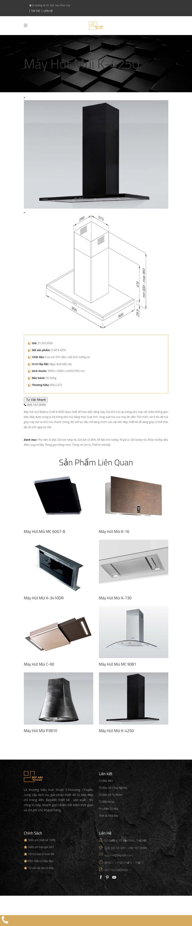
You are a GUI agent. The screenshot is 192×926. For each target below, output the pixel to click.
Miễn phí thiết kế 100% (41, 840)
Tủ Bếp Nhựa (106, 801)
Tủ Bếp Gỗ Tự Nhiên (111, 794)
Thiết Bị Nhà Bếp (109, 815)
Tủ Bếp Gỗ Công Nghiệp (113, 788)
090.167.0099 (35, 405)
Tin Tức (35, 11)
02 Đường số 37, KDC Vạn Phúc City (50, 5)
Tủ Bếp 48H (106, 781)
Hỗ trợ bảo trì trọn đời (41, 854)
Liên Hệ (48, 11)
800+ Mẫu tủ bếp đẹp (40, 861)
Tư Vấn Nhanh (35, 399)
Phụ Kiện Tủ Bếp (108, 808)
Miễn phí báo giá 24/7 (41, 847)
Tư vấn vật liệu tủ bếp (41, 868)
